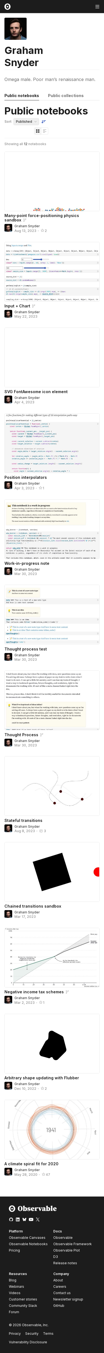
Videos (15, 1293)
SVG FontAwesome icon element (36, 391)
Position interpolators (25, 477)
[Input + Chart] (52, 272)
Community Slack (23, 1306)
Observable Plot (66, 1250)
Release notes (65, 1263)
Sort (7, 121)
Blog (12, 1280)
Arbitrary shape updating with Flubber (41, 1077)
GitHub (58, 1306)
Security (32, 1333)
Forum (14, 1312)
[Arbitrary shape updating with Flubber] (52, 1043)
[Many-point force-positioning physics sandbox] (52, 181)
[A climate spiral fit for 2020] (52, 1129)
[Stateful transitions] (52, 786)
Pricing (14, 1250)
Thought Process (21, 734)
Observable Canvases (27, 1238)
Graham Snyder (27, 226)
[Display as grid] (37, 131)
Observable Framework (72, 1244)
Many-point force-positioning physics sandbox (41, 217)
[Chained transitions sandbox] (52, 872)
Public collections (66, 95)
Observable (63, 1238)
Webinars (16, 1286)
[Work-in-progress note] (52, 529)
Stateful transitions (23, 820)
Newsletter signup (68, 1299)
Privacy (15, 1333)
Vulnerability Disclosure (28, 1342)
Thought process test (25, 649)
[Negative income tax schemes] (52, 958)
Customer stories (23, 1299)
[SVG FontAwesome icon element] (52, 357)
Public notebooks (21, 95)
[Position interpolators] (52, 443)
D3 (55, 1257)
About (58, 1280)
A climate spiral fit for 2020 (31, 1163)
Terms (48, 1333)
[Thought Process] (52, 700)
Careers (59, 1286)
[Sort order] (43, 121)
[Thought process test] (52, 614)
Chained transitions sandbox (32, 906)
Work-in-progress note (26, 563)
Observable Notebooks (28, 1244)
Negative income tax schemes (34, 991)
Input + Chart (17, 306)
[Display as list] (44, 131)
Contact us (62, 1293)
